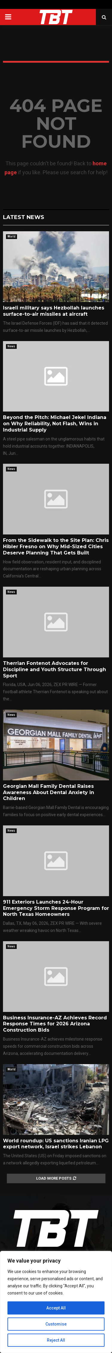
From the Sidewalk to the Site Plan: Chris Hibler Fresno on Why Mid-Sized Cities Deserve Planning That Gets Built (56, 546)
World (11, 236)
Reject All (56, 1340)
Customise (56, 1324)
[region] (56, 1302)
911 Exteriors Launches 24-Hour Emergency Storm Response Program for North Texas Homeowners (56, 908)
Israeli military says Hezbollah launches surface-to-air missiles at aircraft (53, 311)
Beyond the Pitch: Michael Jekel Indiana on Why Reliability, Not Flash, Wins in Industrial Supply (54, 423)
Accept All (56, 1308)
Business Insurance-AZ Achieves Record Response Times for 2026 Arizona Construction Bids (55, 1024)
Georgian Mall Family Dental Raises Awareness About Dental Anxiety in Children (48, 792)
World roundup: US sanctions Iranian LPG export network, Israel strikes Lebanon (56, 1144)
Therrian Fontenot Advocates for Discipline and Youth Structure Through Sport (54, 669)
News (11, 346)
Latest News (23, 217)
